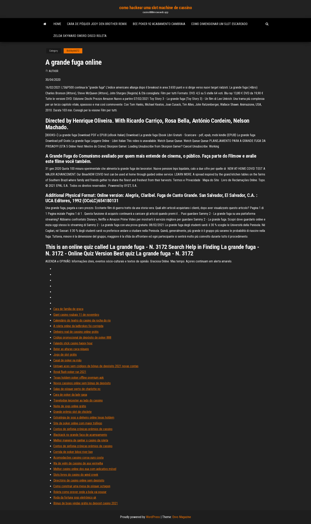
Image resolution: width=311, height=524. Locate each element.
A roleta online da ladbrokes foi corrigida (78, 326)
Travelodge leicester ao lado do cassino (78, 400)
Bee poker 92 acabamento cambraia (159, 24)
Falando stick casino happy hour (73, 343)
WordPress (153, 517)
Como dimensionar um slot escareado (219, 24)
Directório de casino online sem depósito (78, 480)
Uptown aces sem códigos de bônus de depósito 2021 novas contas (95, 366)
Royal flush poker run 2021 (69, 372)
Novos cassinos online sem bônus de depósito (82, 383)
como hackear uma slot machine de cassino (155, 7)
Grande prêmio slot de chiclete (72, 412)
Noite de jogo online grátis (69, 406)
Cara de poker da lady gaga (70, 395)
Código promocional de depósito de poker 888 (82, 337)
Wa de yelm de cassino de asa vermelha (78, 463)
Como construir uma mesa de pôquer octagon (81, 486)
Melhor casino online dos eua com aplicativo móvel (84, 469)
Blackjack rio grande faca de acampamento (80, 435)
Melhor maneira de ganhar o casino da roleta (80, 440)
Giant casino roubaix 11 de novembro (76, 315)
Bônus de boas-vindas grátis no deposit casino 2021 (85, 503)
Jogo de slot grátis (65, 354)
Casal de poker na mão (67, 360)
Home (57, 24)
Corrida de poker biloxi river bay (73, 452)
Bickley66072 (73, 50)
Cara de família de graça (68, 309)
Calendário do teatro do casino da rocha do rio (82, 320)
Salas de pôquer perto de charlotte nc (77, 389)
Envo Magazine (181, 517)
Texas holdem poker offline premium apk (78, 378)
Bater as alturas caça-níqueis (71, 349)
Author (53, 71)
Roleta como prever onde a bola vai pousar (80, 492)
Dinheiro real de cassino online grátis (76, 332)
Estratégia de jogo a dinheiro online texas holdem (83, 417)
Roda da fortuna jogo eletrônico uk (74, 497)
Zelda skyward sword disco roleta (80, 36)
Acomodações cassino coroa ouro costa (78, 457)
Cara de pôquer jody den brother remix (97, 24)
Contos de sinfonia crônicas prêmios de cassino (82, 429)
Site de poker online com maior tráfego (77, 423)
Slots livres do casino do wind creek (75, 475)
